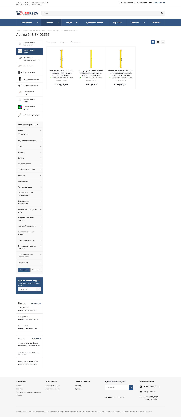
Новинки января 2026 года (27, 328)
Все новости (36, 303)
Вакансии (19, 389)
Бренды (78, 389)
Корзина (78, 386)
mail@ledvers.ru (149, 392)
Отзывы (19, 395)
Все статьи (36, 339)
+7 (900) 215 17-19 (151, 386)
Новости (19, 386)
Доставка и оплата (53, 386)
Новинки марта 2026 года (27, 310)
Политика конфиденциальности (28, 392)
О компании (21, 382)
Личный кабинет (82, 382)
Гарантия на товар (52, 389)
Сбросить (35, 270)
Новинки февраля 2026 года (28, 319)
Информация (51, 382)
